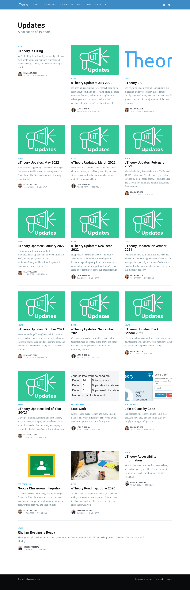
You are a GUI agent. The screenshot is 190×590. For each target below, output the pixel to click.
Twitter (169, 579)
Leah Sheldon (30, 73)
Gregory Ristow (84, 511)
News (35, 5)
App (89, 5)
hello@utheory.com (143, 579)
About (80, 5)
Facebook (159, 579)
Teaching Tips (66, 5)
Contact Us (100, 5)
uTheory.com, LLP (32, 579)
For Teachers (49, 5)
